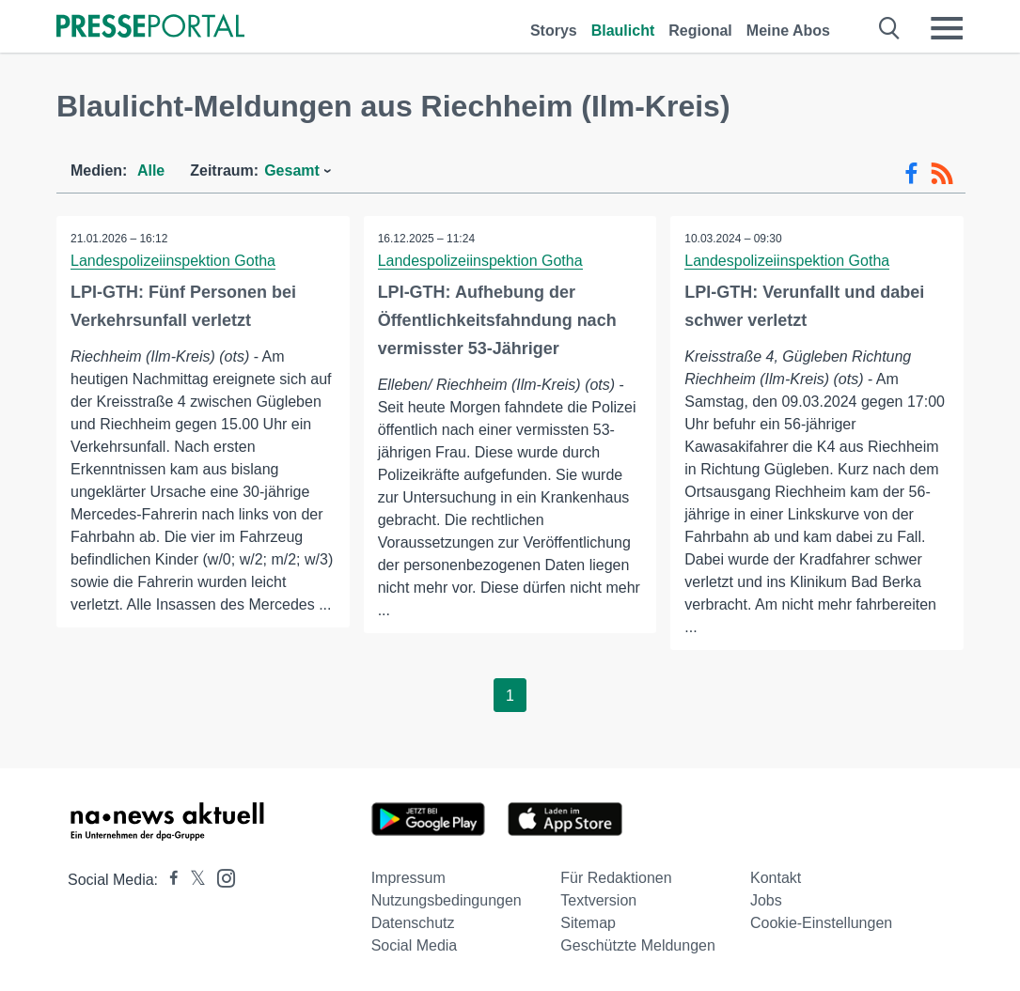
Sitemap (588, 923)
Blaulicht (623, 31)
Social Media (414, 945)
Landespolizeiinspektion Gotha (173, 261)
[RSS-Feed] (942, 174)
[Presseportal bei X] (192, 880)
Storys (553, 31)
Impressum (408, 878)
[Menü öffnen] (947, 28)
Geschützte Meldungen (637, 945)
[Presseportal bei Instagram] (220, 877)
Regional (700, 31)
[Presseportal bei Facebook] (168, 880)
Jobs (766, 900)
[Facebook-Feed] (911, 174)
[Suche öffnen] (890, 28)
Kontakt (775, 878)
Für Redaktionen (615, 878)
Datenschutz (413, 923)
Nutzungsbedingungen (446, 900)
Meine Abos (788, 31)
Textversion (598, 900)
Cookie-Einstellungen (821, 923)
